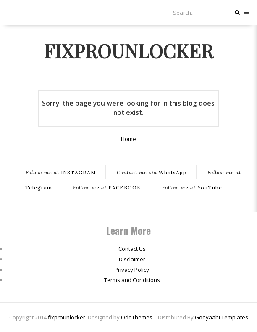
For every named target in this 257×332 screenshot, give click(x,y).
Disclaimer (132, 259)
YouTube (192, 187)
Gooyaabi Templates (221, 317)
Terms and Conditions (132, 280)
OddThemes (136, 317)
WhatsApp (151, 172)
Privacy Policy (132, 270)
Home (128, 139)
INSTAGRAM (61, 172)
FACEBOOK (107, 187)
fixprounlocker (128, 50)
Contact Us (132, 248)
